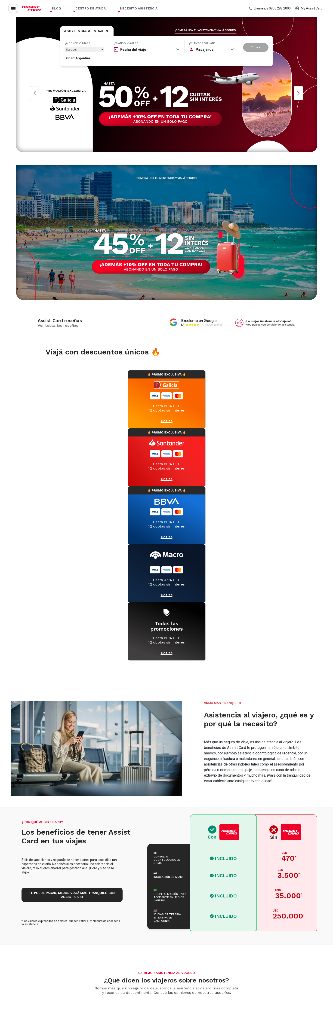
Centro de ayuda (90, 8)
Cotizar (256, 47)
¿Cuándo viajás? (125, 43)
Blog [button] (56, 8)
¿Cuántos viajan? (202, 43)
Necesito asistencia (138, 8)
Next (298, 93)
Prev (34, 93)
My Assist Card (309, 8)
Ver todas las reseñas (58, 325)
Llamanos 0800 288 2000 (269, 8)
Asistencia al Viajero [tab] (87, 31)
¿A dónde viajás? (77, 43)
